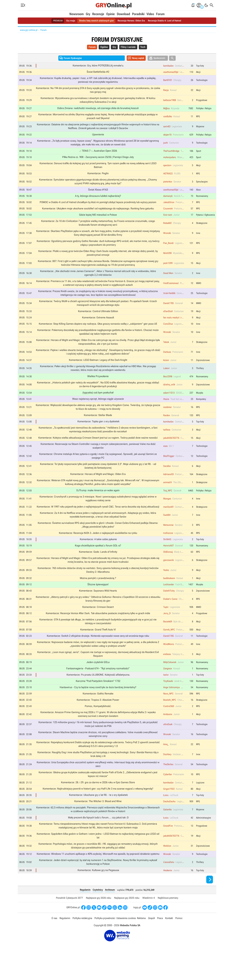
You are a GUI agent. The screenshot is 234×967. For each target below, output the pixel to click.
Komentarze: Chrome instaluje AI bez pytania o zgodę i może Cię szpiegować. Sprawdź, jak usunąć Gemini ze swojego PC (98, 462)
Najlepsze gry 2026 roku (98, 909)
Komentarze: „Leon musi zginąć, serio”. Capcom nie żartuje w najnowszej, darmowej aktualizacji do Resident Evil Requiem (98, 662)
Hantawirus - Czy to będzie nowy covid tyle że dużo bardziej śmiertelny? (98, 696)
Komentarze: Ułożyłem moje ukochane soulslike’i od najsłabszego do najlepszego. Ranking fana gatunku (98, 210)
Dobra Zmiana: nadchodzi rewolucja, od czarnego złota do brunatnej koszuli (98, 109)
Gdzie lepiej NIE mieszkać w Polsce (98, 217)
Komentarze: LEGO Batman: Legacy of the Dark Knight (98, 364)
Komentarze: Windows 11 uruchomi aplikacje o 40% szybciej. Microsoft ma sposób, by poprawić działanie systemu (98, 865)
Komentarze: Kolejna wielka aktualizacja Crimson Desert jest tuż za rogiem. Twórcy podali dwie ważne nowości (98, 443)
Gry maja (68, 20)
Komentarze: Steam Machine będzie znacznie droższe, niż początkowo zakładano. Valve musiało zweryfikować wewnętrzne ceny (98, 744)
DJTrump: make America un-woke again (98, 496)
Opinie (110, 14)
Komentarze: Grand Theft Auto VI (98, 638)
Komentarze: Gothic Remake (98, 702)
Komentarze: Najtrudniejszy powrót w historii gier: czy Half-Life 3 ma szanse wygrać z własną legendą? (98, 799)
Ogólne (103, 47)
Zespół (151, 930)
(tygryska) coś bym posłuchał (98, 397)
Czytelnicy (98, 901)
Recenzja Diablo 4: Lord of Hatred (166, 20)
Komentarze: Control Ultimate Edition (98, 315)
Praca (160, 930)
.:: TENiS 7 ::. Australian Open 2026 (98, 152)
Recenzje (98, 14)
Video (150, 14)
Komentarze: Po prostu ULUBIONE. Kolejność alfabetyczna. (98, 683)
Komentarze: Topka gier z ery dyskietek (98, 427)
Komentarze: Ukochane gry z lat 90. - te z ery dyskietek (98, 805)
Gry (88, 14)
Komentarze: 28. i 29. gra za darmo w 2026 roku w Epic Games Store (98, 793)
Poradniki (138, 14)
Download (123, 14)
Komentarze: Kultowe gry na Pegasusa (98, 882)
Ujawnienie (98, 135)
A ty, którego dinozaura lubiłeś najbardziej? (98, 198)
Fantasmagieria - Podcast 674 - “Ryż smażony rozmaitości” (98, 677)
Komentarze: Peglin (98, 175)
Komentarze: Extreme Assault (98, 321)
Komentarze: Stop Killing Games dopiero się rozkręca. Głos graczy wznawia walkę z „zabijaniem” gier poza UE (98, 327)
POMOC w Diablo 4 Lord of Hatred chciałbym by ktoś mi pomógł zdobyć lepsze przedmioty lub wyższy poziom (98, 204)
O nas (54, 930)
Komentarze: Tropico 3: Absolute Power (98, 709)
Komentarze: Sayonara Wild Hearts (98, 598)
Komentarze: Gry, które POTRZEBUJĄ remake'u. (98, 66)
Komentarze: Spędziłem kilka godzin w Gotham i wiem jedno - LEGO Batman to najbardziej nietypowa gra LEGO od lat (98, 847)
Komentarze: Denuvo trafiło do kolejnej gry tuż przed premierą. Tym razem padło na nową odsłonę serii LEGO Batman (98, 167)
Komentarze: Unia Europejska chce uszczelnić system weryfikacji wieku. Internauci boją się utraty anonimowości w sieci (98, 774)
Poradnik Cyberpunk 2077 (69, 909)
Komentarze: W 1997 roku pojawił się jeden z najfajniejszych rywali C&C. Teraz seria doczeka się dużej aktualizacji (98, 513)
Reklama (141, 930)
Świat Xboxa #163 (98, 191)
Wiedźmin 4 (148, 909)
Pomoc (179, 930)
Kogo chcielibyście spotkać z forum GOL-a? (98, 552)
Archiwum (110, 901)
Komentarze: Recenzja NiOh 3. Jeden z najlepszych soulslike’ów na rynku (98, 540)
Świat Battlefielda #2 (98, 72)
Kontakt (169, 930)
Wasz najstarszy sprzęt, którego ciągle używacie (98, 404)
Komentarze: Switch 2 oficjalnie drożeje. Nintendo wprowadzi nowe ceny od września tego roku (98, 644)
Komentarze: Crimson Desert (98, 615)
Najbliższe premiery (168, 909)
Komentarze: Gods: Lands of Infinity (98, 559)
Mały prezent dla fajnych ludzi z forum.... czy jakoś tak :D (98, 828)
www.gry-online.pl (28, 30)
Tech (144, 47)
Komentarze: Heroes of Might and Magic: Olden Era (98, 480)
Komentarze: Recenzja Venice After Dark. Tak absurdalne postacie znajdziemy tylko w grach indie (98, 621)
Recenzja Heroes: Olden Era (131, 20)
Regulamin (85, 901)
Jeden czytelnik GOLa (98, 671)
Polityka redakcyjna (82, 930)
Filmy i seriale (129, 47)
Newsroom (76, 14)
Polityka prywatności (104, 930)
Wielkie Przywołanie (98, 381)
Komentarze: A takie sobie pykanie (98, 546)
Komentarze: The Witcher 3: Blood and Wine (98, 812)
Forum (160, 14)
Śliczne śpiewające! (98, 592)
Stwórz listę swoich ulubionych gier (95, 20)
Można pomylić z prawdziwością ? (98, 585)
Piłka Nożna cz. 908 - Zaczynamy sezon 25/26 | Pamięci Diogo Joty (98, 158)
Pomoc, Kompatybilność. (98, 715)
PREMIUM (55, 20)
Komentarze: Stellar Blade (98, 420)
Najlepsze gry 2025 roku (126, 909)
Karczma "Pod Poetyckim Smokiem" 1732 (98, 690)
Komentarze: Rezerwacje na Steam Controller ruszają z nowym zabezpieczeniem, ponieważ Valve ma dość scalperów (98, 451)
